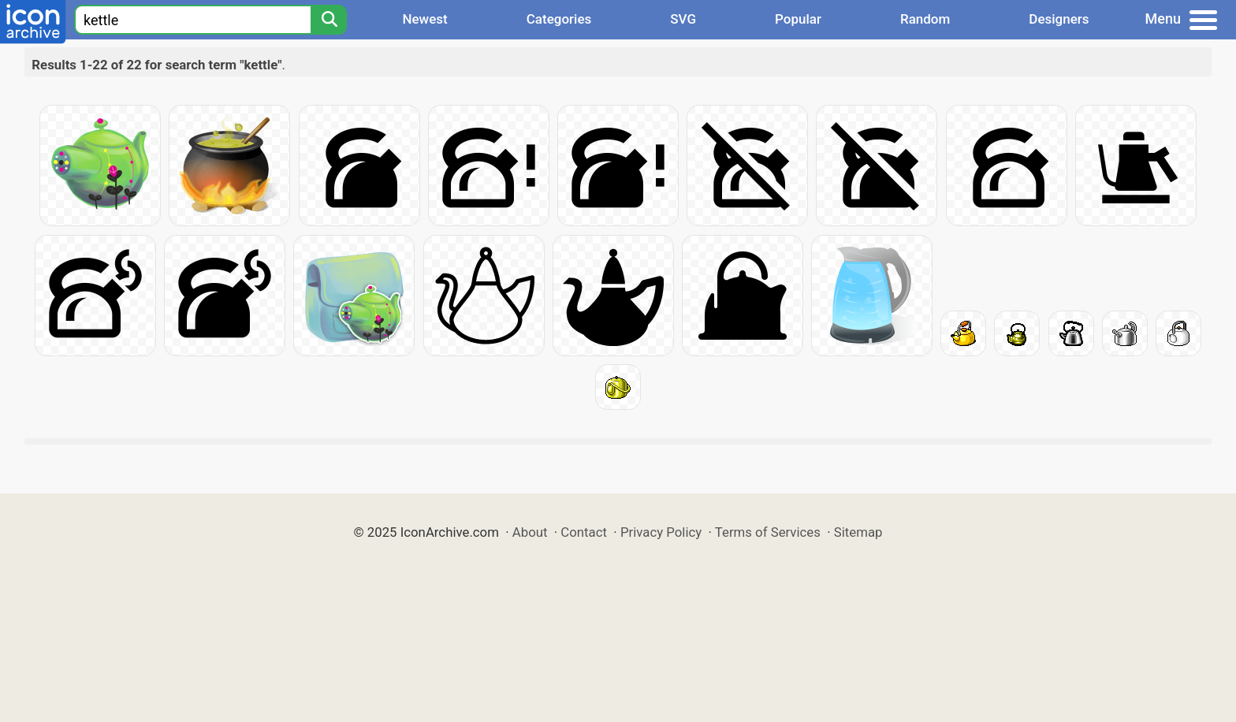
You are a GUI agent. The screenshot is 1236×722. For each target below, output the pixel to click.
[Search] (329, 20)
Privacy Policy (661, 532)
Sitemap (858, 532)
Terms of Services (768, 532)
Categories (559, 19)
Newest (424, 19)
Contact (583, 532)
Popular (798, 19)
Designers (1059, 19)
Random (925, 19)
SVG (683, 19)
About (530, 532)
